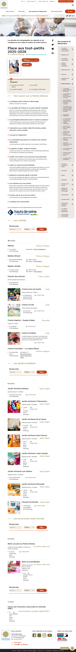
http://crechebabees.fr (40, 249)
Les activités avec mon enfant (20, 183)
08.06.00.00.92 (17, 614)
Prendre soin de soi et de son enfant (22, 195)
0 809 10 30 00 (32, 270)
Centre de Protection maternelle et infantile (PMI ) (27, 608)
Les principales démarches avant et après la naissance (28, 120)
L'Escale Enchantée (30, 502)
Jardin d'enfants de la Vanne (34, 419)
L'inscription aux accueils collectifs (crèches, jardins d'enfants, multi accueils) (27, 129)
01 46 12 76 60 (41, 505)
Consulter (26, 65)
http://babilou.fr (38, 261)
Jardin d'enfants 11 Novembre (34, 401)
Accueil (3, 15)
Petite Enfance (24, 15)
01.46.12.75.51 (40, 295)
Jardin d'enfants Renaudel (33, 484)
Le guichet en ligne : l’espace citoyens (22, 148)
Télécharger (30, 60)
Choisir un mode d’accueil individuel (22, 165)
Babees (11, 246)
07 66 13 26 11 (32, 326)
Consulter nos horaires (21, 644)
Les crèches (34, 85)
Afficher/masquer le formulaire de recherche (73, 5)
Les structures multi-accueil (38, 89)
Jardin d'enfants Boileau (18, 389)
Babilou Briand (14, 256)
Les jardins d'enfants (17, 89)
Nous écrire (17, 642)
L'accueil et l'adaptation (18, 135)
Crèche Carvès (28, 305)
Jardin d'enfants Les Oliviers (20, 471)
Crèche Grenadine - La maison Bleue (23, 349)
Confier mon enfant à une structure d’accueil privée (27, 157)
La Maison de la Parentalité (19, 202)
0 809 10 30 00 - (32, 259)
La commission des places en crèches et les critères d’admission (27, 141)
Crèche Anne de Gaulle (31, 289)
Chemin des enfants (16, 276)
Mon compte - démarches (65, 1)
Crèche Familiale (29, 333)
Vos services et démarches (13, 15)
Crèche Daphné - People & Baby (21, 320)
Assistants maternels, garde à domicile (23, 175)
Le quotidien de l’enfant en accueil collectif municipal (28, 108)
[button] (72, 648)
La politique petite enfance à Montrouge (24, 101)
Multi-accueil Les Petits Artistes (21, 544)
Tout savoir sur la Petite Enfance (18, 86)
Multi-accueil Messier (31, 562)
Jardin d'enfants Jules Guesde (35, 453)
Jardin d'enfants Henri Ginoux (34, 435)
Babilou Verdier (14, 266)
